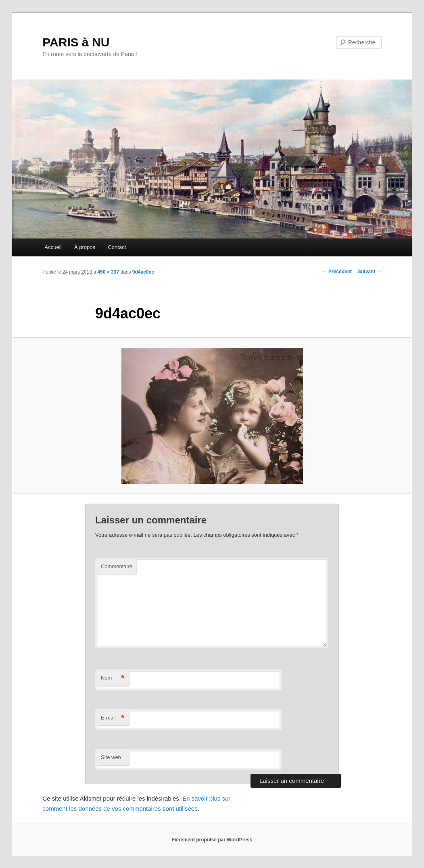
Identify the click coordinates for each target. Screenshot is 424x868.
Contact (117, 247)
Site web (111, 757)
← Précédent (337, 271)
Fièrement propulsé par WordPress (212, 840)
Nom (113, 678)
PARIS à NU (75, 42)
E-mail (113, 718)
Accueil (53, 247)
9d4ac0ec (143, 272)
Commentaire (116, 566)
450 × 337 (108, 272)
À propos (84, 247)
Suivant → (370, 271)
